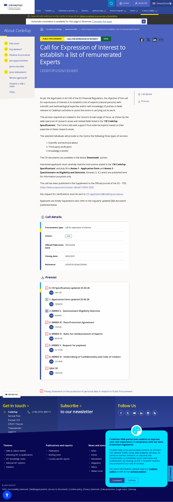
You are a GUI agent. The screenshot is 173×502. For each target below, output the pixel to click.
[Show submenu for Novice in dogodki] (124, 10)
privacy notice (138, 471)
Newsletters (96, 459)
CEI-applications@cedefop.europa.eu (104, 194)
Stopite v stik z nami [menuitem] (17, 85)
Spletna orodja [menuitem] (97, 11)
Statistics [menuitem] (85, 11)
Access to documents (58, 489)
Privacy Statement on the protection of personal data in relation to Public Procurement (88, 391)
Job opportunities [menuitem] (18, 60)
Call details (146, 94)
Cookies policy (75, 489)
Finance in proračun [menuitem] (19, 54)
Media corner (97, 471)
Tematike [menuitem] (48, 11)
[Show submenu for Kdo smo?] (6, 43)
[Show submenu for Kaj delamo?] (6, 49)
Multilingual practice (38, 489)
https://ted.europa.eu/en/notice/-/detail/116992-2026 (67, 187)
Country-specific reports (59, 459)
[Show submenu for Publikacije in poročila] (76, 10)
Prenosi (145, 101)
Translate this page (102, 21)
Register (142, 3)
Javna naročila (71, 29)
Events (94, 455)
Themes (7, 445)
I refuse (132, 480)
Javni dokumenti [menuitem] (17, 72)
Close (144, 21)
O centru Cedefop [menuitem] (148, 11)
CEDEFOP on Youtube (134, 413)
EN (51, 292)
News (93, 450)
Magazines (96, 463)
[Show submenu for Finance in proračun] (6, 55)
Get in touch (14, 405)
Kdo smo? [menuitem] (14, 43)
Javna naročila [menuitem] (16, 66)
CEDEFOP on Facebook (121, 413)
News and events (98, 445)
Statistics (10, 467)
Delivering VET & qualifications (19, 455)
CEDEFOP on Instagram (148, 413)
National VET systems (15, 463)
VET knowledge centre (16, 459)
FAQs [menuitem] (12, 91)
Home (41, 29)
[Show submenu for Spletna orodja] (104, 10)
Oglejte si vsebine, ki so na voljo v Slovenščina (98, 16)
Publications (54, 450)
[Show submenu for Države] (136, 10)
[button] (141, 40)
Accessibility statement (18, 489)
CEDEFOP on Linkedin (141, 413)
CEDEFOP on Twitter (127, 413)
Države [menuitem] (132, 11)
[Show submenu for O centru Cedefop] (156, 10)
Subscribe (69, 405)
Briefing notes (55, 455)
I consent (117, 480)
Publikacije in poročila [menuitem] (67, 11)
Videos (94, 467)
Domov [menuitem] (38, 11)
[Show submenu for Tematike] (53, 10)
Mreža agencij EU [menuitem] (18, 77)
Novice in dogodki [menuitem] (116, 11)
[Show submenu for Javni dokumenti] (6, 72)
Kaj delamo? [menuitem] (15, 49)
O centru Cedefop (54, 29)
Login (126, 3)
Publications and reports (59, 445)
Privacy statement (91, 489)
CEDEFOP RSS (154, 413)
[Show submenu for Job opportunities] (6, 60)
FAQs (4, 489)
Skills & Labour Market (16, 450)
